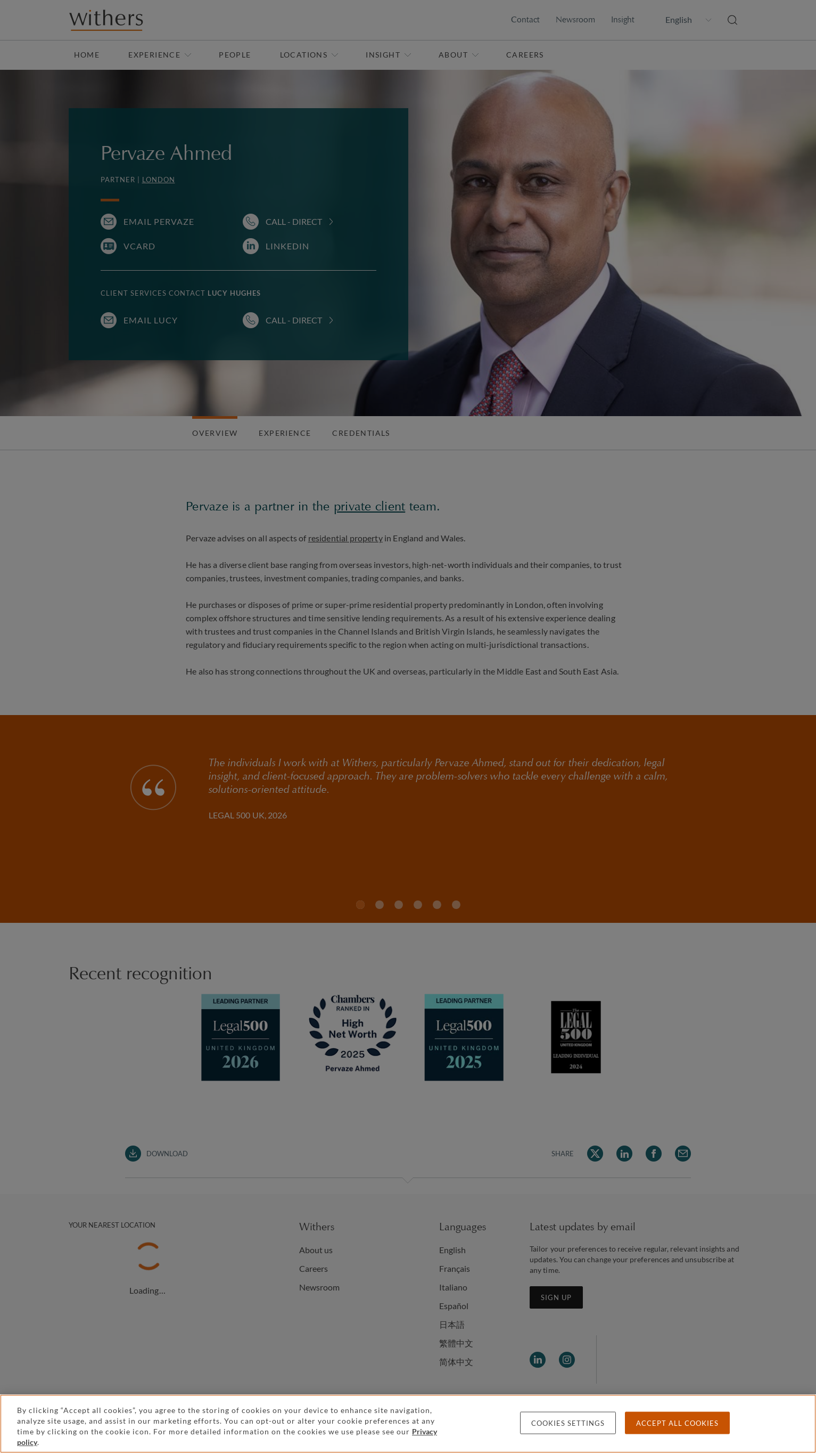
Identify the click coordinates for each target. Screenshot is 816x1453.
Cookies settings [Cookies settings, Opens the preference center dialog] (568, 1423)
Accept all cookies (677, 1423)
